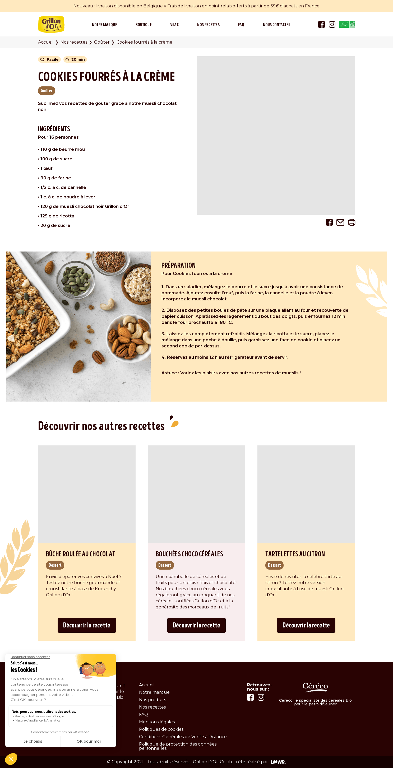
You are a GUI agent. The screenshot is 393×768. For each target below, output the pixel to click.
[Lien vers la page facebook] (321, 23)
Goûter (102, 42)
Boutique (144, 24)
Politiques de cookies (161, 729)
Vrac (174, 24)
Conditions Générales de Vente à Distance (183, 736)
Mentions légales (157, 721)
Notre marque (104, 24)
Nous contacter (277, 24)
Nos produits (152, 699)
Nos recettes (208, 24)
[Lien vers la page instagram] (332, 23)
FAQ (241, 24)
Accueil (46, 42)
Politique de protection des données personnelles (177, 746)
